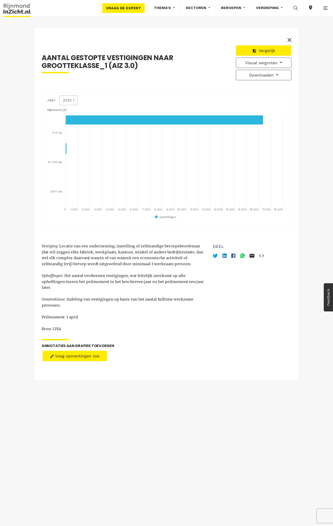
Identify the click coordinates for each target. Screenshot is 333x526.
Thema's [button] (163, 8)
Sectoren (196, 8)
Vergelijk (263, 50)
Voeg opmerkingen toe (74, 356)
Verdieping (268, 8)
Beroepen (231, 8)
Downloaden (262, 75)
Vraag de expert (123, 8)
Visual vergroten (262, 62)
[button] (296, 8)
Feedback (328, 297)
